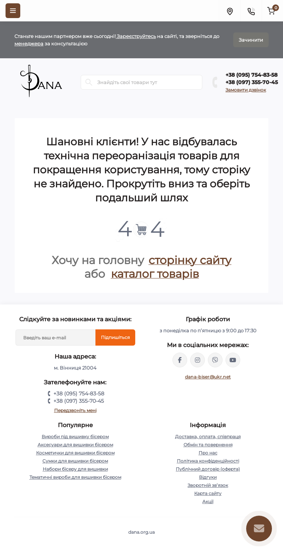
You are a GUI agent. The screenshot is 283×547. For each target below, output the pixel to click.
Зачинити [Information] (251, 40)
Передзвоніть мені (75, 410)
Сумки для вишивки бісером (75, 461)
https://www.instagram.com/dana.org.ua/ (197, 360)
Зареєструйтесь (136, 36)
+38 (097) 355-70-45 (252, 82)
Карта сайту (207, 493)
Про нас (208, 453)
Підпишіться (115, 337)
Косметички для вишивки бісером (75, 453)
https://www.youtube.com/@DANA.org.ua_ (233, 360)
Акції (207, 501)
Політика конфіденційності (208, 461)
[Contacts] (251, 10)
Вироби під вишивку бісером (75, 436)
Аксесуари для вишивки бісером (75, 444)
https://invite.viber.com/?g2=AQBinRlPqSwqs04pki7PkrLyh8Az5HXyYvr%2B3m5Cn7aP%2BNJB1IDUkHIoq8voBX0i (215, 360)
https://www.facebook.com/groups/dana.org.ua (180, 360)
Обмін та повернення (208, 444)
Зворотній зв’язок (208, 485)
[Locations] (229, 10)
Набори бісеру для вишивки (75, 469)
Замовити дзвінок (246, 90)
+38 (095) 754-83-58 (251, 75)
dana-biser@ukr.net (208, 377)
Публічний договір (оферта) (208, 469)
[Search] (89, 82)
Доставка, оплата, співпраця (208, 436)
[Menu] (13, 10)
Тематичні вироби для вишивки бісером (75, 477)
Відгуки (208, 477)
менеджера (28, 43)
